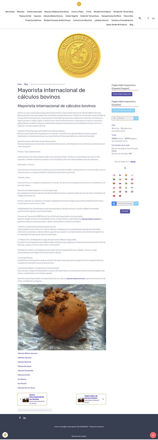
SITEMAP (124, 212)
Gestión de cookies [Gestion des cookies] (79, 437)
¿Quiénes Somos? (102, 21)
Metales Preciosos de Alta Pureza (57, 21)
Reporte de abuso (97, 427)
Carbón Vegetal (72, 17)
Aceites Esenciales (34, 12)
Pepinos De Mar (25, 17)
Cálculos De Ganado (25, 371)
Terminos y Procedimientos (122, 21)
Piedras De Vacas (24, 367)
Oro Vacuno (22, 384)
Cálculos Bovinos (24, 362)
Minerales (20, 12)
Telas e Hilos (128, 17)
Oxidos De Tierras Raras (89, 17)
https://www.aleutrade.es (123, 111)
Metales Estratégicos (102, 12)
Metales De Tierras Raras (123, 12)
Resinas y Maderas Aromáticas (57, 12)
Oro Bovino (22, 380)
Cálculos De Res (24, 375)
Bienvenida (10, 12)
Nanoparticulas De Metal (111, 17)
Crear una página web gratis (65, 427)
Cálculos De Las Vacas (26, 388)
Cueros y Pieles (77, 12)
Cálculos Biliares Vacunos (28, 354)
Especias (37, 17)
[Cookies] (5, 435)
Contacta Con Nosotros (82, 21)
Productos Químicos (33, 21)
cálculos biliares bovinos (90, 219)
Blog (131, 25)
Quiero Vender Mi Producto (116, 25)
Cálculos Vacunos (24, 358)
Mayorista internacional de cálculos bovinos (35, 411)
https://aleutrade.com (122, 95)
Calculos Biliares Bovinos (53, 17)
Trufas (88, 12)
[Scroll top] (153, 435)
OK (136, 119)
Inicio (20, 85)
